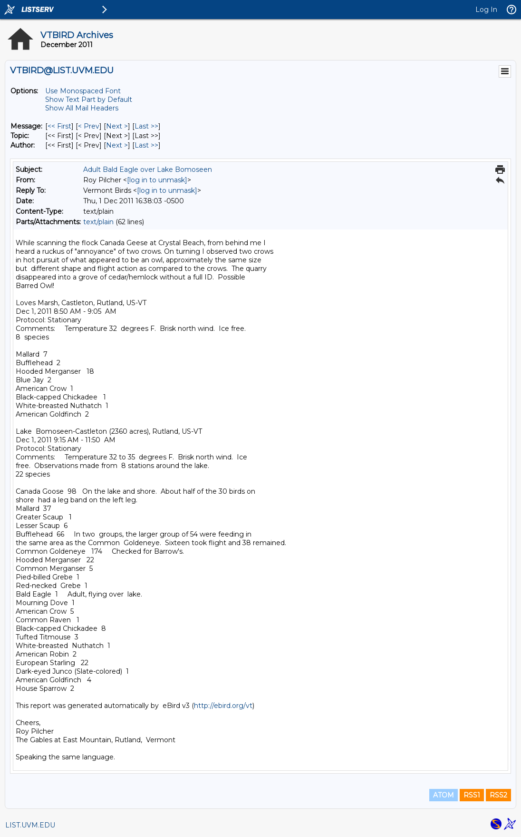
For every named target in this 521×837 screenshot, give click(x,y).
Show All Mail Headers (81, 108)
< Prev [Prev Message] (88, 126)
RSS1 (471, 795)
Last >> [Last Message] (146, 126)
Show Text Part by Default (88, 99)
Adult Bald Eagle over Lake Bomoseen (147, 169)
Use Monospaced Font (83, 91)
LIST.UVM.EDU (30, 825)
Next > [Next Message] (117, 126)
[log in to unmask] (157, 180)
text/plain (98, 222)
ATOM (443, 795)
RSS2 (498, 795)
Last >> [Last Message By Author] (146, 145)
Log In (486, 9)
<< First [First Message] (59, 126)
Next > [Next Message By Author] (117, 145)
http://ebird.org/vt (223, 705)
